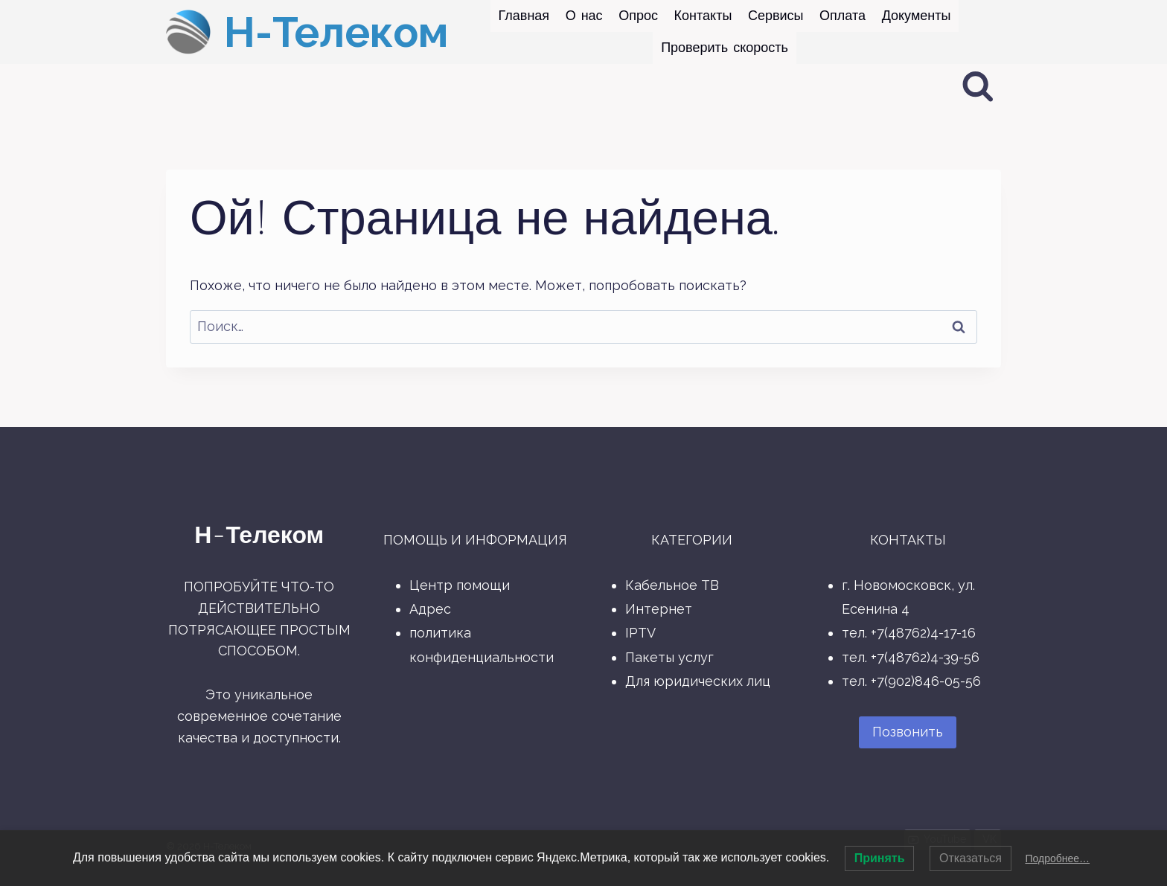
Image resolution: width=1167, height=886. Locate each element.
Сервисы (776, 15)
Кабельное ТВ (672, 585)
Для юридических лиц (697, 681)
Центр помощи (459, 585)
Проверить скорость (724, 47)
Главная (524, 15)
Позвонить (907, 731)
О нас (584, 15)
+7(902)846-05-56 (926, 681)
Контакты (703, 15)
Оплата (842, 15)
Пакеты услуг (669, 657)
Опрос (638, 15)
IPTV (640, 633)
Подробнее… (1057, 858)
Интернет (658, 609)
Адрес (430, 609)
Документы (916, 15)
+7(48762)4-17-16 (923, 633)
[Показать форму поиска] (978, 87)
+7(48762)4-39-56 (925, 657)
